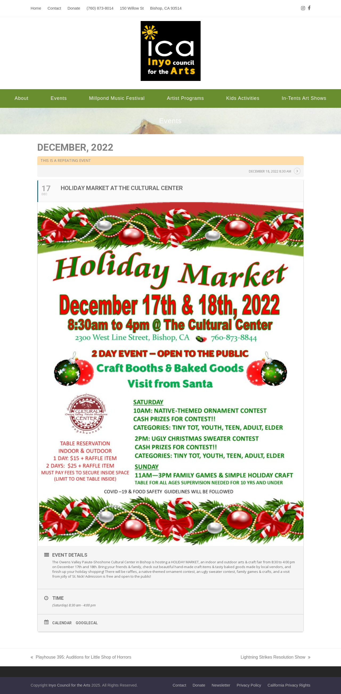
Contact (179, 685)
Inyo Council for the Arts (69, 685)
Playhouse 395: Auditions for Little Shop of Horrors (81, 658)
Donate (199, 685)
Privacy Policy (249, 685)
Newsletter (221, 685)
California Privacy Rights (288, 685)
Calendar (62, 623)
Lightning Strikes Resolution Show (275, 658)
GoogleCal (87, 623)
